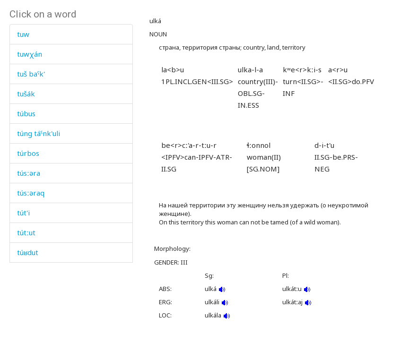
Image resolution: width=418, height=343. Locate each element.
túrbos (28, 153)
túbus (26, 113)
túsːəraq (30, 192)
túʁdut (27, 252)
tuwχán (29, 54)
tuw (23, 34)
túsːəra (28, 173)
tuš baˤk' (31, 73)
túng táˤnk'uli (38, 133)
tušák (26, 93)
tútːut (26, 232)
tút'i (23, 212)
